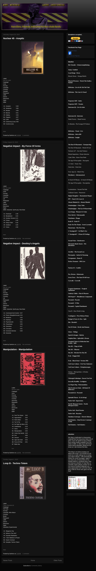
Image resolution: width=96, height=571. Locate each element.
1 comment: (26, 135)
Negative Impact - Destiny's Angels (21, 243)
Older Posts (58, 560)
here (4, 131)
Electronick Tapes (72, 50)
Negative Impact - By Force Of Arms (22, 146)
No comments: (26, 238)
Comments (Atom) (36, 565)
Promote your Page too (74, 55)
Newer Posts (7, 560)
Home (33, 560)
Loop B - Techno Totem (15, 463)
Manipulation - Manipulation (17, 349)
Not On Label (7, 80)
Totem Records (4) (8, 505)
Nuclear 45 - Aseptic (13, 38)
